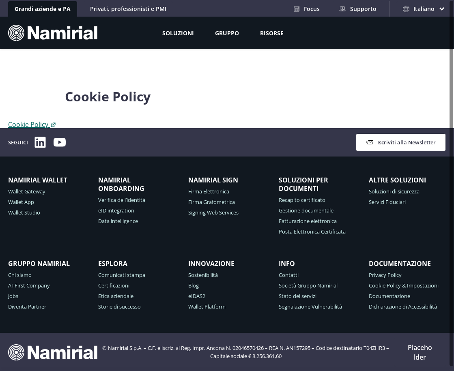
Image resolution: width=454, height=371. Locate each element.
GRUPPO (227, 33)
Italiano (419, 9)
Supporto (358, 9)
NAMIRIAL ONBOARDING (121, 184)
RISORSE (272, 33)
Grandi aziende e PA (43, 9)
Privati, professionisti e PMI (128, 9)
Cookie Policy (32, 124)
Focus (306, 9)
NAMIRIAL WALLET (37, 180)
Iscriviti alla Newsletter (401, 142)
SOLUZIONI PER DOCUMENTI (303, 184)
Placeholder (420, 352)
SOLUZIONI (178, 33)
